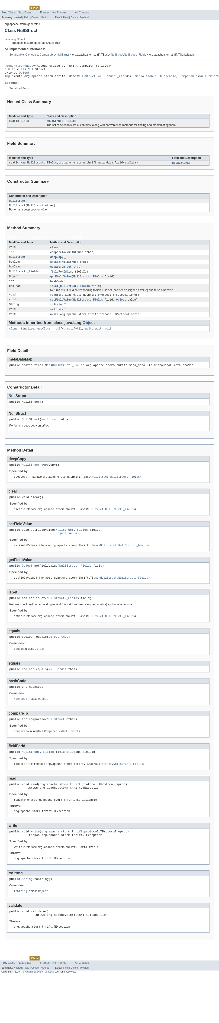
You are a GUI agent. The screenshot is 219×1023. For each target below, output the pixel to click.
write (54, 322)
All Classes (82, 12)
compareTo (57, 257)
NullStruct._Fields (135, 54)
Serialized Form (19, 91)
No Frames (59, 12)
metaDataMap (181, 166)
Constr (35, 17)
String (14, 312)
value (28, 66)
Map (23, 166)
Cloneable (32, 54)
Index (79, 7)
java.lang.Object (15, 39)
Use (44, 7)
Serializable (16, 54)
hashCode (56, 287)
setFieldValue (60, 306)
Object (24, 74)
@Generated (14, 66)
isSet (54, 292)
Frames (45, 12)
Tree (53, 7)
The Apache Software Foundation (37, 998)
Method (45, 17)
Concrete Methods (75, 241)
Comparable (47, 54)
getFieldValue (60, 282)
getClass (44, 337)
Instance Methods (44, 241)
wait (88, 337)
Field (26, 17)
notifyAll (74, 337)
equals (55, 267)
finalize (27, 337)
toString (56, 312)
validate (56, 317)
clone (13, 337)
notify (59, 337)
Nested (18, 17)
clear (54, 252)
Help (88, 7)
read (53, 301)
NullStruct (63, 54)
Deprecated (66, 7)
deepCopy (56, 262)
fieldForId (58, 277)
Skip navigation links (13, 4)
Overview (7, 7)
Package (21, 7)
